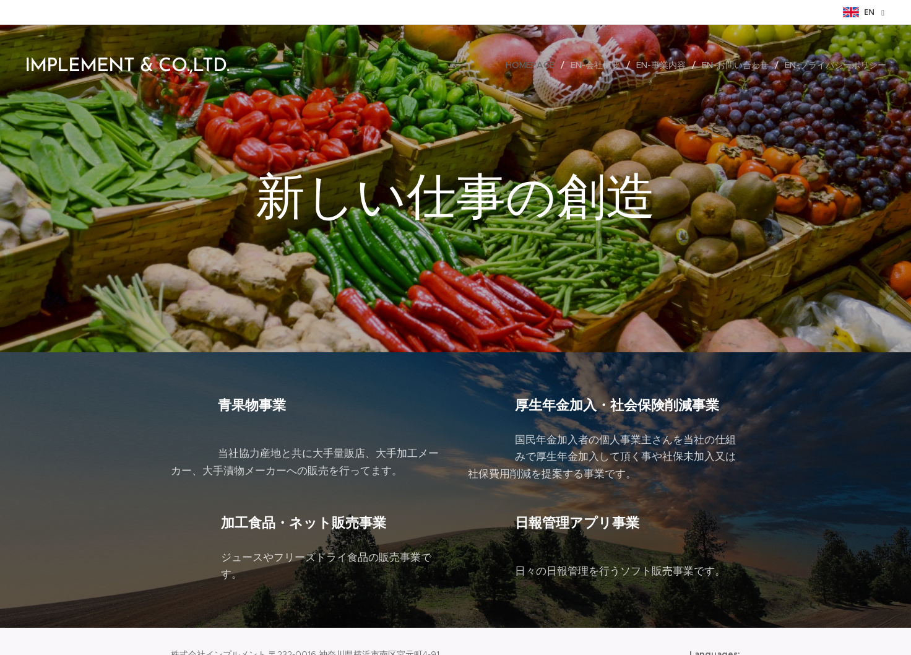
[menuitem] (533, 65)
